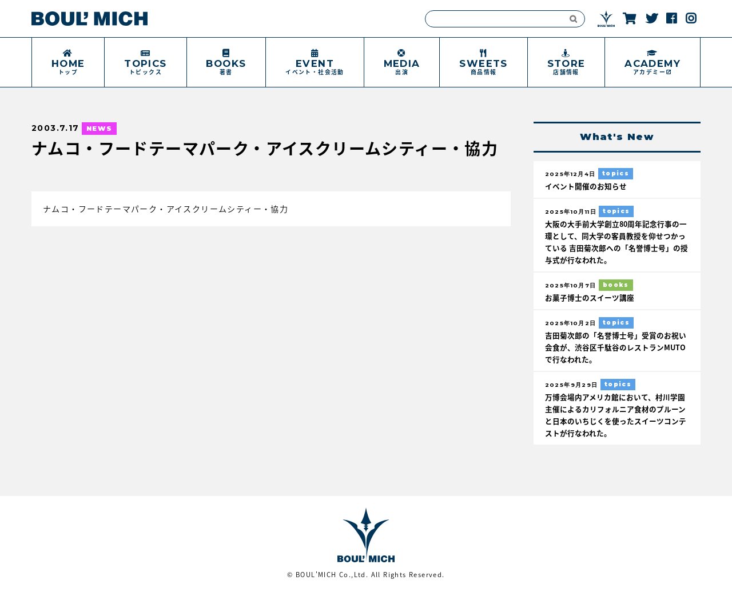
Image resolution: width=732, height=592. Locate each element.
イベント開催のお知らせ (586, 186)
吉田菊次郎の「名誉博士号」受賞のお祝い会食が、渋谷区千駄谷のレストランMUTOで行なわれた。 (615, 347)
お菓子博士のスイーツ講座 (589, 297)
